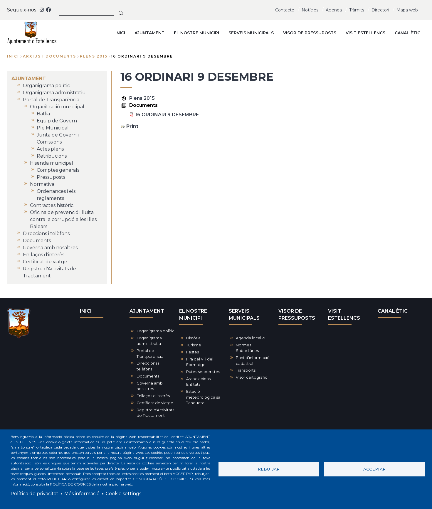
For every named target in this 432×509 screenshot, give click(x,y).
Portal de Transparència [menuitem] (51, 99)
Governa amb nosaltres (150, 386)
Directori (380, 10)
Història (193, 338)
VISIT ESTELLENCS (344, 314)
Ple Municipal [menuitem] (53, 128)
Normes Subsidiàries (247, 348)
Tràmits (356, 10)
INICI (86, 311)
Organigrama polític (155, 331)
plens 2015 (93, 56)
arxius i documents (49, 56)
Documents (148, 376)
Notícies (310, 10)
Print (132, 126)
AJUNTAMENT (147, 311)
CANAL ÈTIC (393, 311)
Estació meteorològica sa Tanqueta (203, 397)
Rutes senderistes (203, 372)
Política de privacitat (34, 493)
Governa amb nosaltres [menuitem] (50, 247)
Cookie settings (123, 493)
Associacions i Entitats (199, 382)
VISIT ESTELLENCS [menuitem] (365, 33)
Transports (245, 370)
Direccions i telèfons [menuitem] (46, 233)
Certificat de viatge (155, 403)
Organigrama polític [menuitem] (46, 85)
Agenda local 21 (250, 338)
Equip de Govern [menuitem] (57, 121)
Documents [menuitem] (37, 240)
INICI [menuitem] (120, 33)
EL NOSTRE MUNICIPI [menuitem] (196, 33)
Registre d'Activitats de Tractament (155, 413)
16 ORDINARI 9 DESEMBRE (167, 114)
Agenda (334, 10)
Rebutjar (269, 469)
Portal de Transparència (150, 353)
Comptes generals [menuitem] (58, 170)
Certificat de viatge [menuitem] (45, 261)
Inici (13, 56)
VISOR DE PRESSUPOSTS (296, 314)
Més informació (82, 493)
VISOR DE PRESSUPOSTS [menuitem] (309, 33)
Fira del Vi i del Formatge (199, 362)
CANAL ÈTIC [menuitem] (407, 33)
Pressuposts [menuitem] (51, 177)
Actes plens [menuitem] (50, 149)
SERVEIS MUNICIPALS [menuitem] (251, 33)
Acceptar (374, 469)
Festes (192, 352)
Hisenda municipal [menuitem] (51, 163)
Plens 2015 (142, 98)
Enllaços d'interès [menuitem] (43, 254)
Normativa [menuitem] (42, 184)
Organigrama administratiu (149, 341)
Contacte (284, 10)
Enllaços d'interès (153, 396)
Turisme (193, 345)
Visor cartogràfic (251, 377)
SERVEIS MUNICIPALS (244, 314)
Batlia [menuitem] (43, 114)
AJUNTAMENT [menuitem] (149, 33)
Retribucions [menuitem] (52, 156)
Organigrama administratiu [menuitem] (54, 92)
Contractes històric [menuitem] (51, 205)
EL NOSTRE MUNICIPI (193, 314)
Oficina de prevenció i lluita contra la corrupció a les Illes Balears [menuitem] (63, 219)
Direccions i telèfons (148, 366)
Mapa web (407, 10)
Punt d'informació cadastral (253, 360)
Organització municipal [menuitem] (57, 106)
